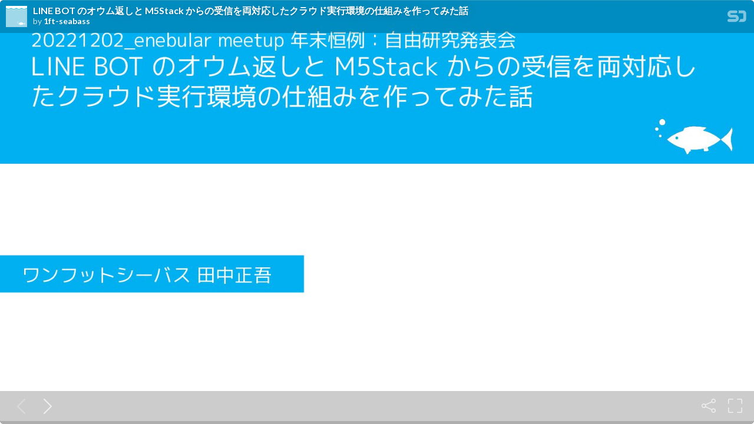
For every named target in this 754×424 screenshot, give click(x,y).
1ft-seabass (67, 21)
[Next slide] (45, 405)
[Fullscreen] (735, 405)
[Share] (708, 405)
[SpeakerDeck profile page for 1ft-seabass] (16, 17)
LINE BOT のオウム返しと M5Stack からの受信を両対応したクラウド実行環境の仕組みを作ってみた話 (250, 10)
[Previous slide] (18, 405)
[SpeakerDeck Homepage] (736, 18)
